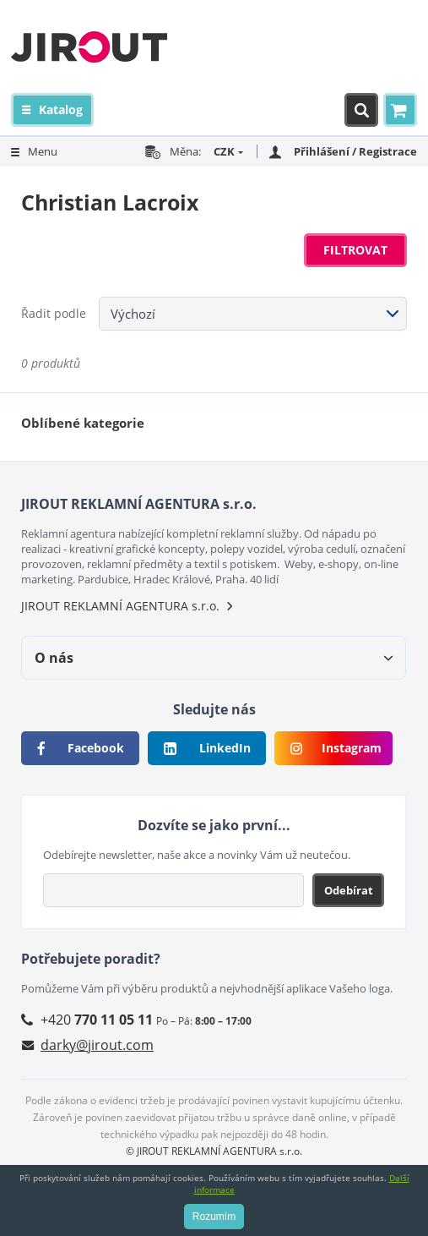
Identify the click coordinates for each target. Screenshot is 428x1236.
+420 (97, 1019)
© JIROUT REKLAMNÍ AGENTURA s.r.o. (214, 1151)
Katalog (61, 109)
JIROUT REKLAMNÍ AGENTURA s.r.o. (120, 606)
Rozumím (214, 1216)
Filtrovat (355, 250)
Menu (42, 151)
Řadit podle (53, 313)
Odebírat (348, 890)
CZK (224, 151)
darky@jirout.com (97, 1045)
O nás (54, 657)
